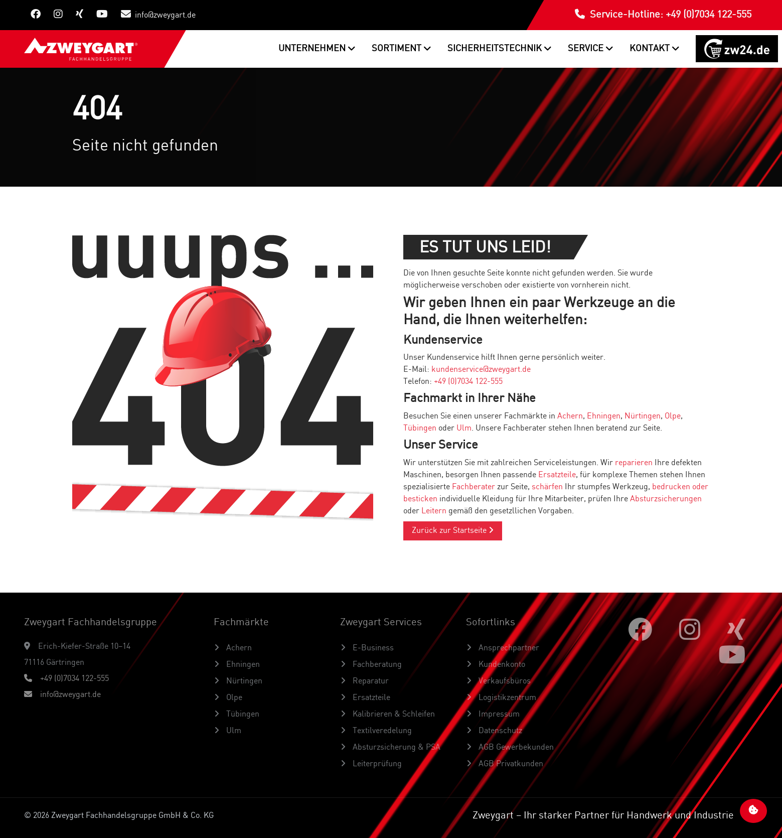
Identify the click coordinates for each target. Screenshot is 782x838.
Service (586, 48)
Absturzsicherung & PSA (395, 748)
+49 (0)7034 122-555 (468, 382)
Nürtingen (642, 416)
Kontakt (651, 48)
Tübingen (419, 429)
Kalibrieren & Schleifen (393, 715)
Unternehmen (313, 48)
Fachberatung (376, 665)
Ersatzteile (557, 475)
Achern (570, 416)
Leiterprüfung (376, 764)
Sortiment (397, 48)
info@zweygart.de (158, 14)
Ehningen (603, 416)
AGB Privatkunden (510, 764)
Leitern (433, 511)
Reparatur (370, 681)
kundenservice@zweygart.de (481, 370)
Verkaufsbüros (504, 681)
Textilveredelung (381, 731)
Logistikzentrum (506, 698)
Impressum (498, 715)
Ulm (464, 429)
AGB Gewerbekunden (515, 748)
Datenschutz (499, 731)
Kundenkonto (501, 665)
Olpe (673, 416)
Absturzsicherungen (666, 499)
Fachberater (473, 487)
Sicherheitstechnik (495, 48)
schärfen (547, 487)
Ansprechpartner (508, 648)
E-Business (372, 648)
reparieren (634, 463)
